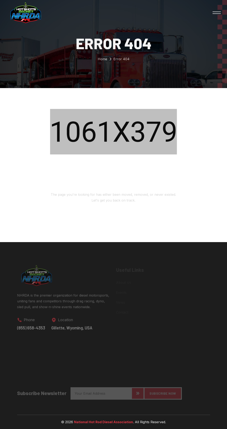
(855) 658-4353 (31, 329)
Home (102, 60)
